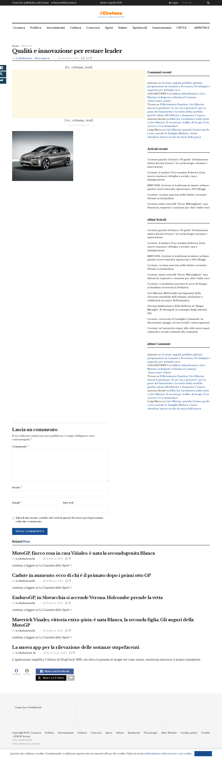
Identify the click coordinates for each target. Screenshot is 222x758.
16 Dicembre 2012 (68, 58)
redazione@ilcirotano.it (63, 2)
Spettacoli (140, 27)
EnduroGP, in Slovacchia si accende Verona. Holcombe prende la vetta (87, 598)
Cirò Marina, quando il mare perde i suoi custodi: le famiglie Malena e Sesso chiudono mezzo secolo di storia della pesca (178, 133)
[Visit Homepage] (111, 14)
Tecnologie (150, 736)
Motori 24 (27, 46)
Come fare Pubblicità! (28, 710)
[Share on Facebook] (55, 673)
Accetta (203, 753)
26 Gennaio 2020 (55, 654)
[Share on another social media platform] (71, 680)
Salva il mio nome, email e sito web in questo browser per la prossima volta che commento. (59, 521)
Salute (122, 27)
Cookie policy (189, 736)
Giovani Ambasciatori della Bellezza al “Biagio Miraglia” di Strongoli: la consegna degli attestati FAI (177, 310)
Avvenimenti (55, 27)
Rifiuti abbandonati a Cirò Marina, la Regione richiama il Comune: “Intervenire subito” (176, 97)
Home (15, 46)
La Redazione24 (25, 560)
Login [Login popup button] (173, 2)
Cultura (75, 27)
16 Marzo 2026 (53, 560)
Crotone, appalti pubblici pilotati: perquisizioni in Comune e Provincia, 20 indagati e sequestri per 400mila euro (178, 86)
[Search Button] (208, 3)
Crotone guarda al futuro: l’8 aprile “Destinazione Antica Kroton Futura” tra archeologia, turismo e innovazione (177, 163)
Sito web (68, 503)
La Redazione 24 (26, 654)
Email (17, 504)
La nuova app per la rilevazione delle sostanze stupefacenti (75, 648)
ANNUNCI (201, 27)
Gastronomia (161, 27)
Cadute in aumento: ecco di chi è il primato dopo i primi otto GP (81, 576)
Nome (17, 488)
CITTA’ (182, 27)
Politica (35, 27)
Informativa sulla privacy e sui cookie (168, 753)
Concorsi (93, 27)
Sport (109, 27)
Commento (20, 447)
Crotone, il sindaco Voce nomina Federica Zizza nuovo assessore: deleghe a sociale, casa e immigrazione (176, 176)
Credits (205, 736)
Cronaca (19, 27)
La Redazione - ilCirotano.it (33, 58)
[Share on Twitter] (51, 680)
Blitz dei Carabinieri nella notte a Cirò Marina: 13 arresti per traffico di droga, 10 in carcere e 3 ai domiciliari (178, 123)
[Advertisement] (78, 94)
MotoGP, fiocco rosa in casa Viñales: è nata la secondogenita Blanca (83, 554)
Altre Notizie (169, 736)
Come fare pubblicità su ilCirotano (30, 2)
